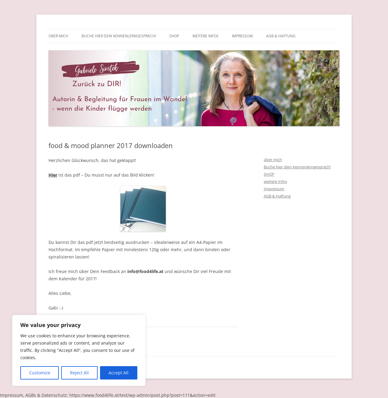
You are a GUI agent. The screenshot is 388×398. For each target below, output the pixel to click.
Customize (39, 373)
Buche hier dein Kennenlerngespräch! (119, 36)
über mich (58, 36)
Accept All (119, 373)
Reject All (79, 373)
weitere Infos (205, 36)
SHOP (174, 36)
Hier (52, 175)
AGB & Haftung (281, 36)
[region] (79, 350)
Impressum (242, 36)
